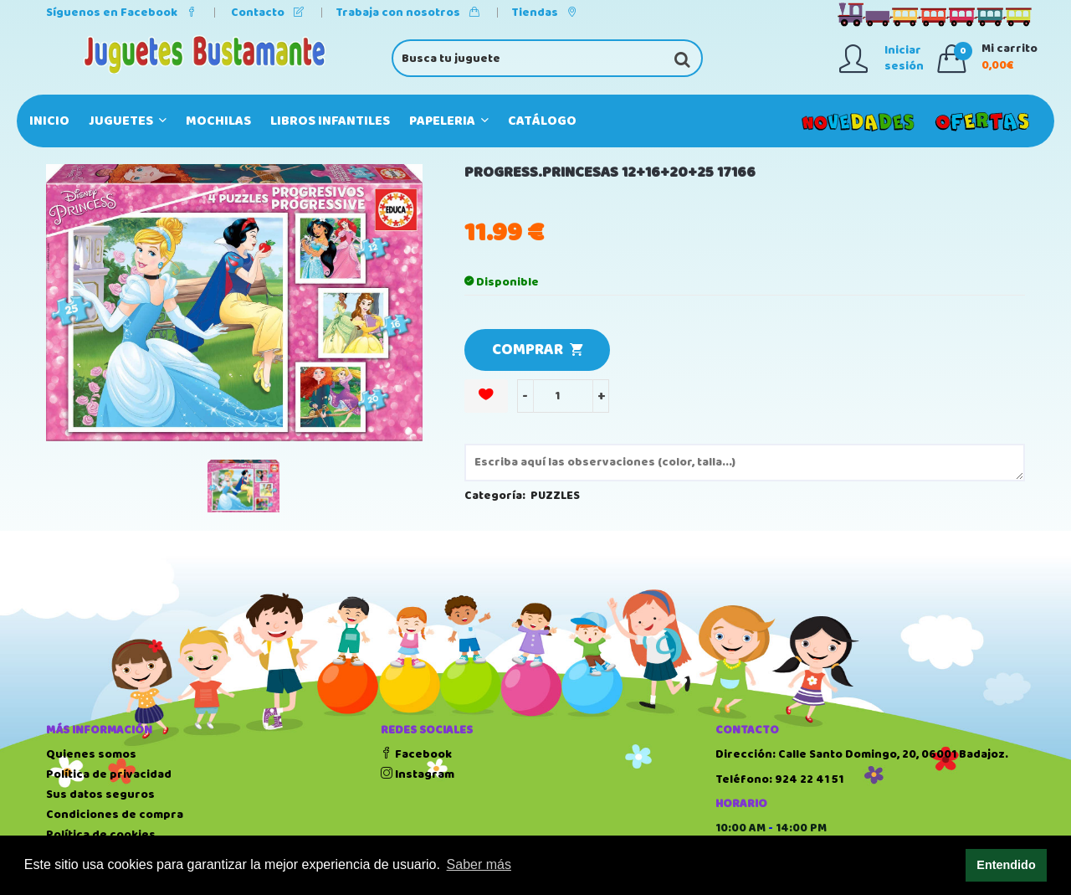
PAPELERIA (449, 121)
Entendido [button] (1005, 865)
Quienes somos (91, 754)
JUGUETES (128, 121)
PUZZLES (555, 495)
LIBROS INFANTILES (330, 121)
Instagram (417, 774)
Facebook (416, 754)
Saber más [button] (479, 864)
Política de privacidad (109, 774)
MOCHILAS (218, 121)
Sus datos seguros (100, 794)
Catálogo (542, 121)
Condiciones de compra (114, 814)
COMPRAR (537, 350)
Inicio (49, 121)
